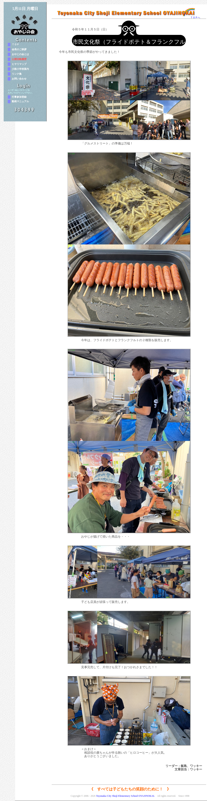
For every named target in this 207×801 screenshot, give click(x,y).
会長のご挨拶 (19, 49)
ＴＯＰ (15, 44)
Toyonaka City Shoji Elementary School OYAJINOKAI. (125, 795)
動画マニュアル (20, 101)
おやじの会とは (20, 54)
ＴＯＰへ (195, 17)
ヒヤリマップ (19, 64)
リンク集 (17, 73)
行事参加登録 (19, 96)
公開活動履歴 (19, 59)
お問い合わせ (19, 78)
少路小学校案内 (20, 69)
